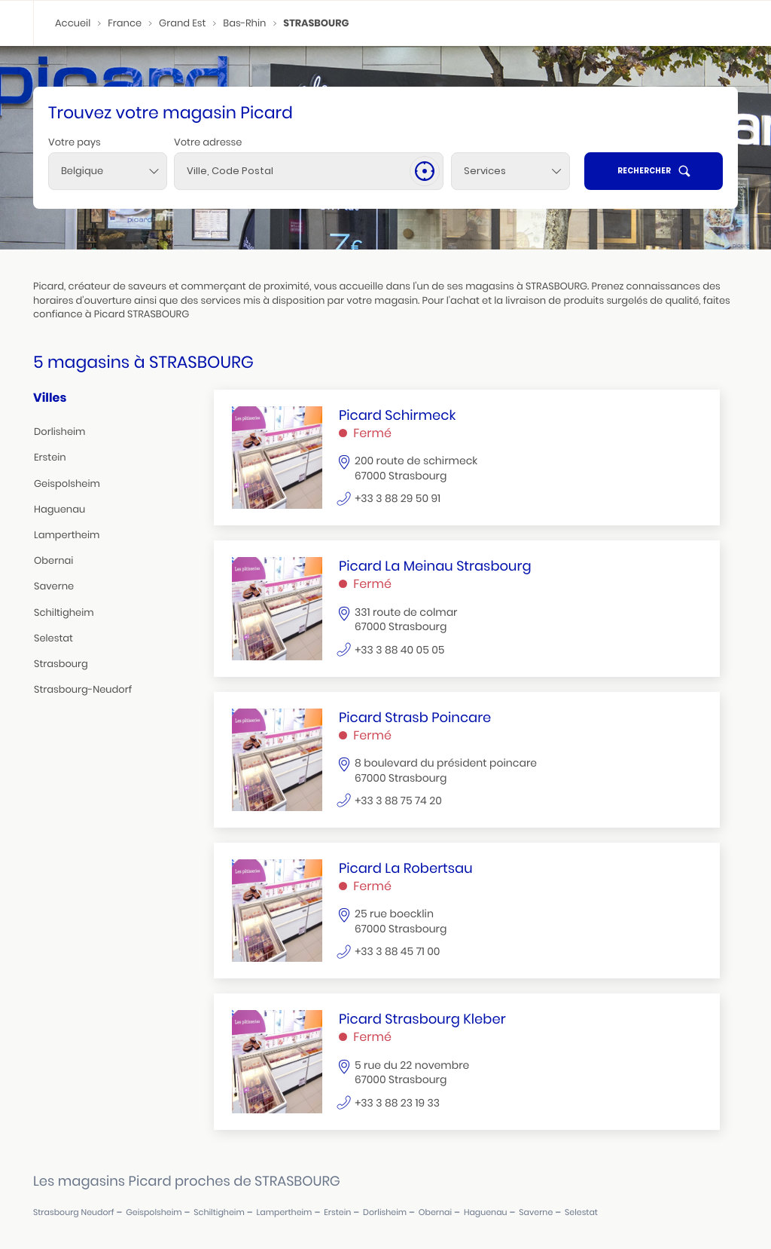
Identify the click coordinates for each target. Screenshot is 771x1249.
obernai (53, 560)
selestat (53, 638)
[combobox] (107, 171)
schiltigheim (64, 612)
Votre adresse (208, 142)
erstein (50, 457)
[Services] (510, 171)
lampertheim (66, 535)
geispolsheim (67, 483)
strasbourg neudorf (73, 1212)
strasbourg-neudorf (83, 689)
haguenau (59, 509)
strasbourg (61, 664)
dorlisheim (59, 431)
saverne (54, 586)
